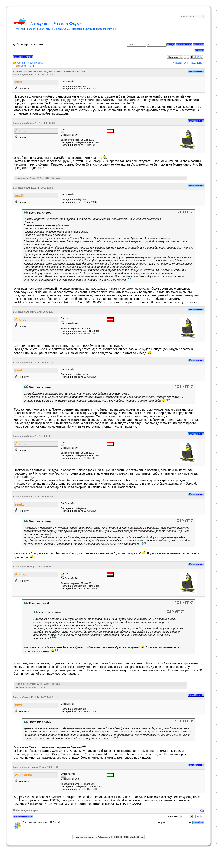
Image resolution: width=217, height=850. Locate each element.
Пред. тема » (197, 62)
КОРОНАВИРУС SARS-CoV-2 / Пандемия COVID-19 (66, 29)
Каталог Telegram (107, 29)
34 (198, 57)
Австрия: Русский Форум (30, 62)
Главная (19, 29)
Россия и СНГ (27, 65)
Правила (30, 29)
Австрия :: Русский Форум (56, 23)
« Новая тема (180, 62)
